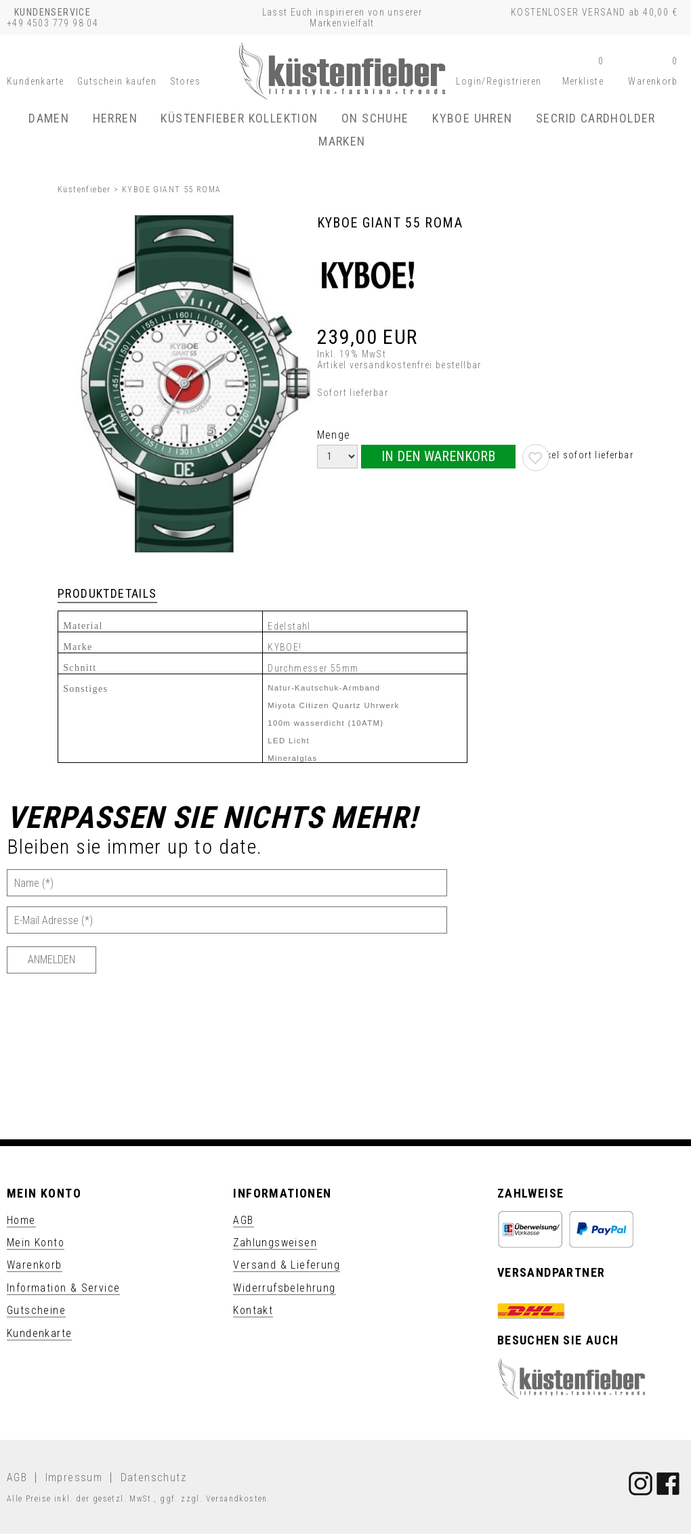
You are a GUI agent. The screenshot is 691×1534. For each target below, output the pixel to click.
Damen (48, 118)
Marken (341, 141)
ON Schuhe (375, 118)
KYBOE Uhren (472, 118)
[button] (498, 81)
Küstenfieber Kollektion (239, 118)
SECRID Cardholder (596, 118)
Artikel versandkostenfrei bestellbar (399, 364)
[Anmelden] (51, 959)
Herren (115, 118)
